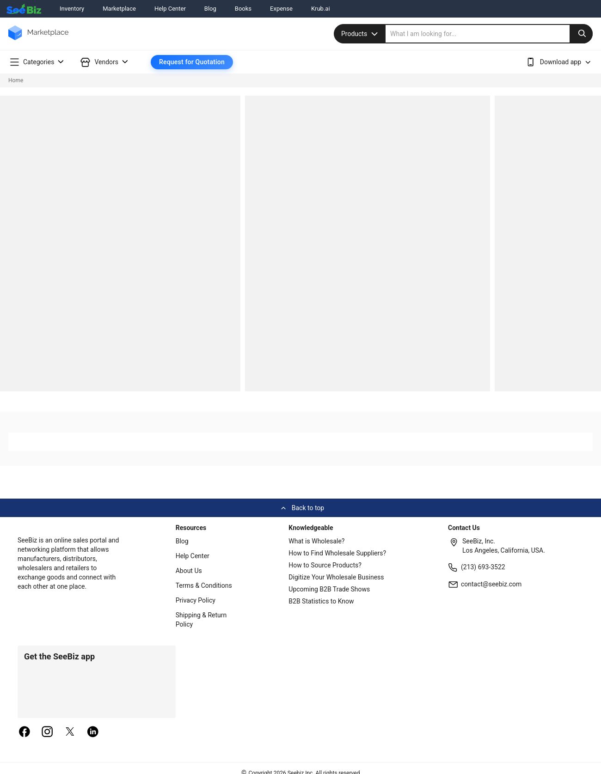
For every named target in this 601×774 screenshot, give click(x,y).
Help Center (170, 8)
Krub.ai (320, 8)
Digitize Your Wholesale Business (336, 577)
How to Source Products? (325, 565)
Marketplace (119, 8)
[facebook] (24, 732)
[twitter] (70, 732)
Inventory (72, 8)
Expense (281, 8)
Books (243, 8)
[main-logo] (38, 39)
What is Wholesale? (316, 541)
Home (15, 80)
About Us (189, 570)
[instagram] (47, 732)
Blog (210, 8)
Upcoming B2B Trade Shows (329, 589)
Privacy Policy (195, 600)
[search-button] (581, 33)
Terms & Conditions (204, 585)
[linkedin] (93, 732)
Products (360, 33)
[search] (489, 33)
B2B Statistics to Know (321, 601)
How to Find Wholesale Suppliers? (337, 553)
